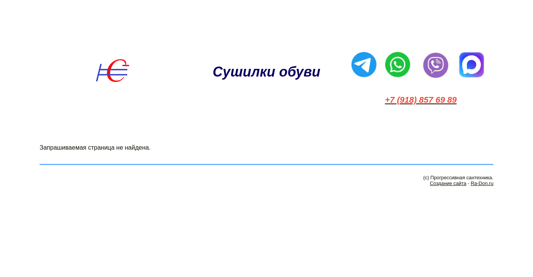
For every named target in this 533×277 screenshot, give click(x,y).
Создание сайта (448, 183)
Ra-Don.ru (482, 183)
